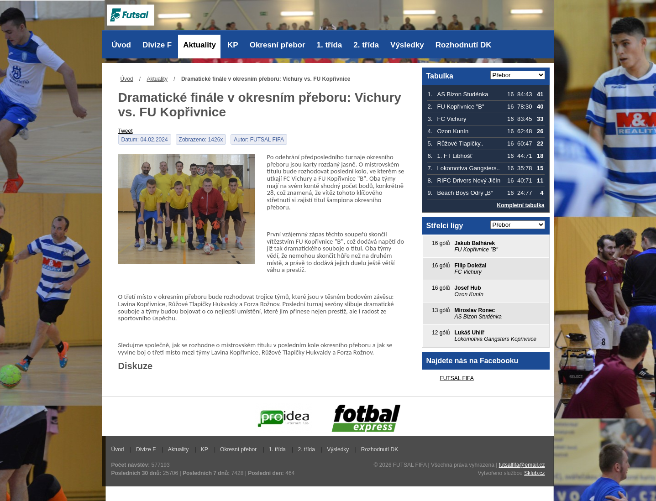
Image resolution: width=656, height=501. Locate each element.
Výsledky (407, 45)
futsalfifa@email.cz (522, 465)
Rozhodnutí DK (464, 45)
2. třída (366, 45)
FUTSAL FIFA (457, 378)
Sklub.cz (534, 473)
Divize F (157, 45)
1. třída (329, 45)
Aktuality (199, 45)
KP (232, 45)
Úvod (121, 45)
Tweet (125, 131)
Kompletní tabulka (520, 205)
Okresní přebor (277, 45)
